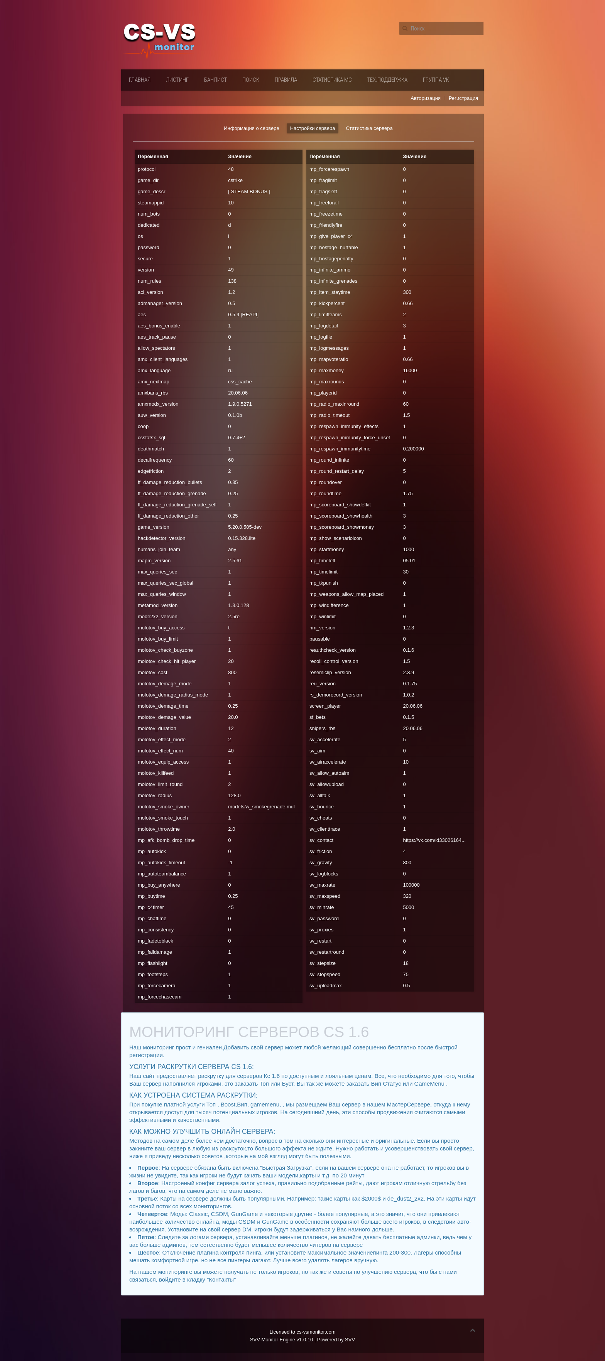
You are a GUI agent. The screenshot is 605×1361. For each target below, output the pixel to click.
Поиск (250, 79)
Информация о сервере (251, 128)
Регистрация (463, 98)
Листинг (177, 79)
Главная (139, 79)
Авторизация (426, 98)
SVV (350, 1339)
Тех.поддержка (387, 79)
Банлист (215, 79)
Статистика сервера (369, 128)
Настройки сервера (312, 128)
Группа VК (436, 79)
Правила (286, 79)
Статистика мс (332, 79)
